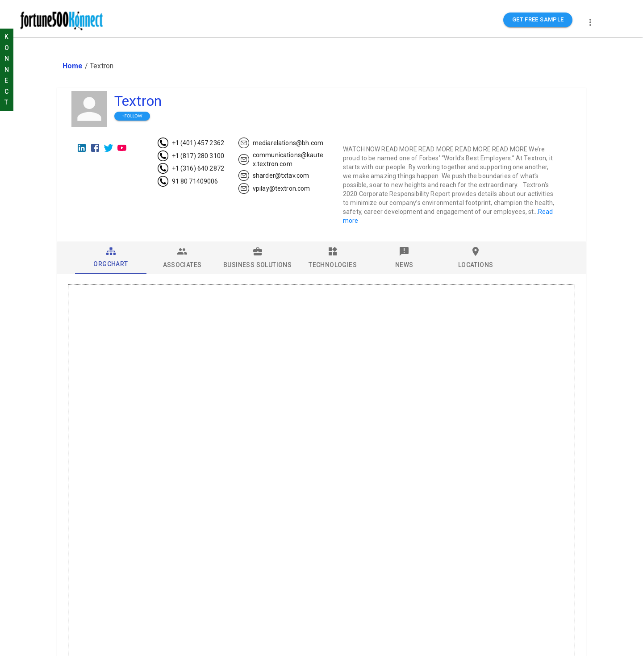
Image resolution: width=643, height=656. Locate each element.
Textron (138, 100)
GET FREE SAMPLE (538, 20)
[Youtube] (122, 148)
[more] (590, 22)
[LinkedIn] (81, 148)
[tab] (110, 258)
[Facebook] (95, 148)
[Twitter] (108, 148)
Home (73, 66)
